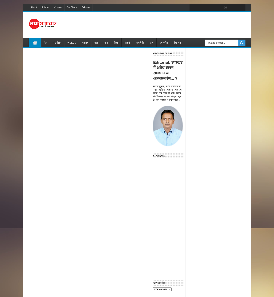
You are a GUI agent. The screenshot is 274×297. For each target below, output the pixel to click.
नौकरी (127, 42)
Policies (45, 7)
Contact (58, 7)
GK (151, 42)
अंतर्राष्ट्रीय (57, 42)
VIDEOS (71, 42)
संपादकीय (164, 42)
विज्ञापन (177, 42)
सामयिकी (140, 42)
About (34, 7)
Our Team (72, 7)
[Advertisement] (176, 24)
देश (45, 42)
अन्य (106, 42)
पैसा (96, 42)
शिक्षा (116, 42)
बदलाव (85, 42)
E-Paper (86, 7)
